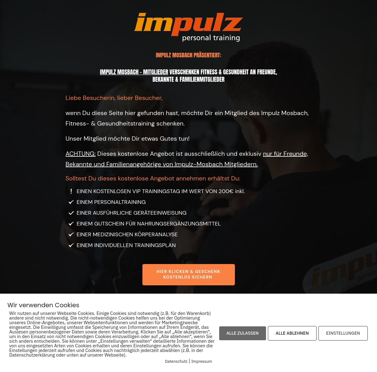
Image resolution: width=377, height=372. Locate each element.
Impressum (201, 361)
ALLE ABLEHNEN (292, 333)
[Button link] (188, 274)
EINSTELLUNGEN (343, 333)
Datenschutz (176, 361)
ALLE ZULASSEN (243, 333)
